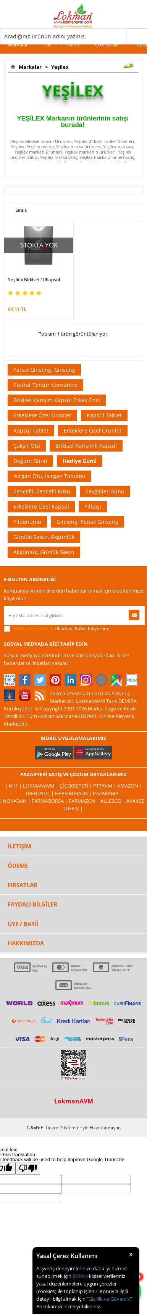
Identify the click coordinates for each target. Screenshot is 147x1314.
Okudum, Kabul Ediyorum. (56, 628)
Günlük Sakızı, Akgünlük (43, 536)
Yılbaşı (92, 506)
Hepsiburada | (74, 793)
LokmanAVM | (41, 785)
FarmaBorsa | (50, 800)
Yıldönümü (27, 521)
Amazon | (129, 785)
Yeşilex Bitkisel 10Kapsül (34, 280)
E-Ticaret (50, 1127)
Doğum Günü (30, 460)
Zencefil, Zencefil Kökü (41, 491)
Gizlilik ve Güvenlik (109, 1298)
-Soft (33, 1127)
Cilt (47, 44)
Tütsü (72, 44)
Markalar (18, 44)
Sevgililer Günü (105, 491)
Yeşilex (59, 66)
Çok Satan (106, 44)
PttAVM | (105, 785)
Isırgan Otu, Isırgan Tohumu (49, 476)
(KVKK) (80, 1276)
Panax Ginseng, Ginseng (44, 369)
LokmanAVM (73, 1101)
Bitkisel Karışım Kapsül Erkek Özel (56, 400)
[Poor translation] (28, 1168)
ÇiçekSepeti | (76, 785)
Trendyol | (40, 793)
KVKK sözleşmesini (33, 628)
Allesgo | (113, 800)
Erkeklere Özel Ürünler (42, 415)
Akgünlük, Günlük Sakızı (43, 552)
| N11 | (14, 785)
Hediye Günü (80, 460)
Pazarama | (107, 793)
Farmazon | (84, 800)
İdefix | (73, 808)
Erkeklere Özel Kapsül (41, 506)
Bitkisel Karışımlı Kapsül (86, 445)
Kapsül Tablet (104, 415)
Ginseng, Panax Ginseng (87, 521)
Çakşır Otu (26, 445)
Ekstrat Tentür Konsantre (45, 384)
